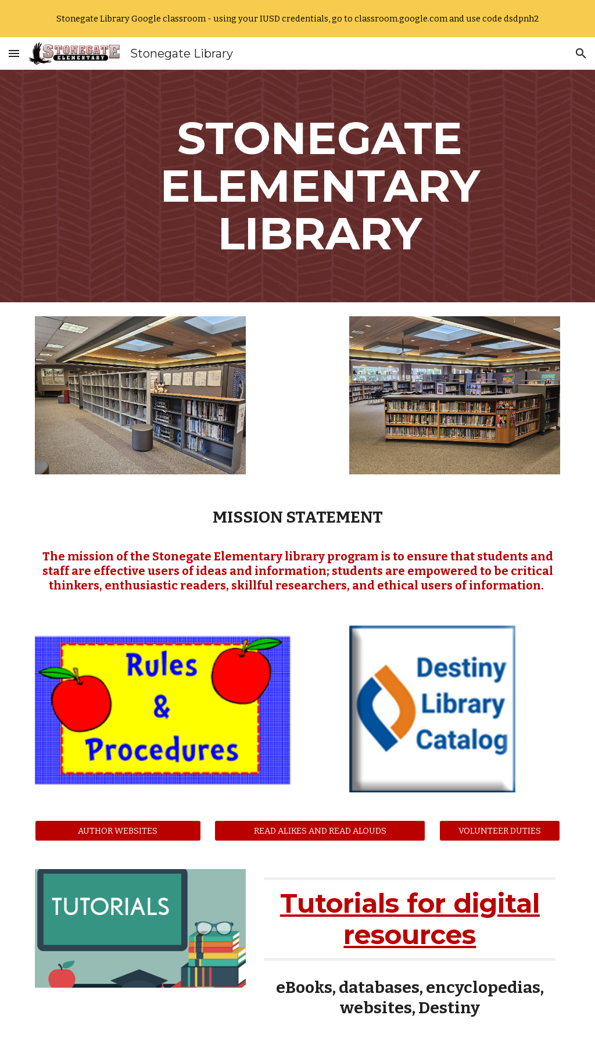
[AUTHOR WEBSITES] (117, 830)
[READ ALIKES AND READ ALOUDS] (320, 830)
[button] (14, 53)
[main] (319, 186)
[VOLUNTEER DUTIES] (500, 830)
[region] (297, 18)
